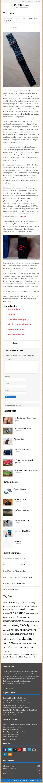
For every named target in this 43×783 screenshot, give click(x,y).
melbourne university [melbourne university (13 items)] (13, 620)
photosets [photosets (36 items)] (30, 630)
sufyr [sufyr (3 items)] (24, 643)
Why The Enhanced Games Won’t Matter (25, 419)
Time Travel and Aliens (21, 449)
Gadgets (6, 21)
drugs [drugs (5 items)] (15, 609)
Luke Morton (8, 657)
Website (7, 390)
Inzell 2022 (15, 589)
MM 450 (12, 314)
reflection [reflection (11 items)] (8, 638)
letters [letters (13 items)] (11, 617)
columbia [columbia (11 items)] (25, 606)
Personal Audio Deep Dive (22, 428)
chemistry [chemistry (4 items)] (6, 606)
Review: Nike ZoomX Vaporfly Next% (26, 470)
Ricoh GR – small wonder (20, 324)
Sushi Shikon (14, 309)
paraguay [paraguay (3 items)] (6, 630)
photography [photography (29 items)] (16, 629)
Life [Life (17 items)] (17, 617)
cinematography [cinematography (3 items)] (15, 606)
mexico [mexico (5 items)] (27, 621)
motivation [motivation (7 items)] (34, 621)
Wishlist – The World (10, 700)
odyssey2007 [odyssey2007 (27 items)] (18, 625)
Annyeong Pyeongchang (22, 520)
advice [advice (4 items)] (5, 603)
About (24, 1)
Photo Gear (7, 715)
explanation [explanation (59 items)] (17, 613)
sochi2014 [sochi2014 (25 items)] (9, 643)
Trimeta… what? (19, 439)
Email (7, 383)
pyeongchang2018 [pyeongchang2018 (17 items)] (19, 633)
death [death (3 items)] (5, 609)
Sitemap (38, 780)
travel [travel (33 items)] (6, 647)
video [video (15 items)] (6, 651)
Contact (38, 1)
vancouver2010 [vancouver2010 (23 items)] (26, 647)
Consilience (7, 729)
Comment (8, 359)
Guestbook (31, 1)
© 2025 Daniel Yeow (14, 780)
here (24, 216)
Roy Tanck (30, 654)
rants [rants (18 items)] (31, 633)
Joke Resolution (8, 727)
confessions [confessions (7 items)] (34, 606)
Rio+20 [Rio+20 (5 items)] (15, 639)
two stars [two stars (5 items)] (14, 648)
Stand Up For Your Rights (11, 732)
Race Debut (17, 541)
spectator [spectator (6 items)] (19, 643)
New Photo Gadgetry (18, 319)
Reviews (13, 21)
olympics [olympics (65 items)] (31, 625)
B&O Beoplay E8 (16, 334)
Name (7, 376)
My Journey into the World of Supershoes (23, 461)
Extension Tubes (16, 329)
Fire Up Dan (7, 734)
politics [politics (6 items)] (6, 634)
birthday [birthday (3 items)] (25, 603)
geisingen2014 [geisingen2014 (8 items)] (32, 613)
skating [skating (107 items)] (27, 638)
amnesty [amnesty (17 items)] (12, 602)
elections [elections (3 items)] (6, 613)
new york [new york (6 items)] (7, 625)
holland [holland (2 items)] (5, 617)
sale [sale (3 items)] (20, 639)
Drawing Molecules (20, 489)
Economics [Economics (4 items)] (31, 609)
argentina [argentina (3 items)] (20, 603)
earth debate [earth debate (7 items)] (23, 609)
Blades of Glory (20, 559)
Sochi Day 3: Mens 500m (22, 531)
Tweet (15, 27)
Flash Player (23, 657)
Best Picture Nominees (21, 510)
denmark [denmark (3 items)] (10, 609)
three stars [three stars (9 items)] (31, 643)
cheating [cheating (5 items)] (32, 603)
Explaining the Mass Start (11, 708)
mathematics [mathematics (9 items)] (24, 617)
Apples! (5, 739)
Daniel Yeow (32, 18)
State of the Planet (20, 499)
